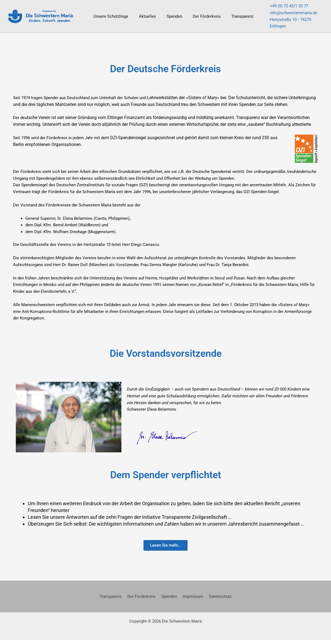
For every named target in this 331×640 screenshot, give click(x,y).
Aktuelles (143, 13)
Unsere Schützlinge (109, 13)
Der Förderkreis (198, 13)
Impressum (191, 591)
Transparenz (231, 13)
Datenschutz (217, 591)
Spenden (168, 13)
